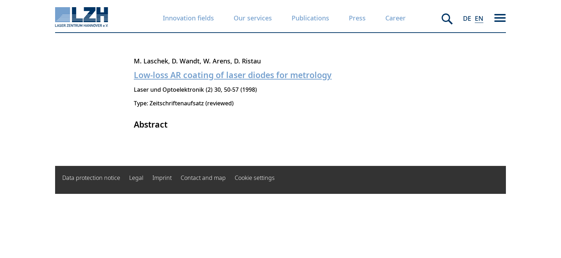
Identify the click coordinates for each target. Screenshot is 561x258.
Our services (253, 18)
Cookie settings (255, 178)
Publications (310, 18)
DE (467, 18)
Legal (136, 178)
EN (479, 18)
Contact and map (203, 178)
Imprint (162, 178)
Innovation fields (188, 18)
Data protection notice (91, 178)
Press (357, 18)
